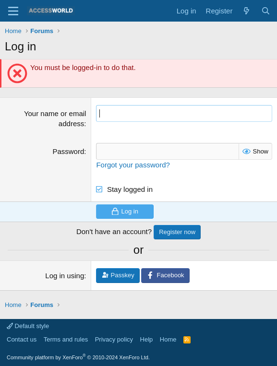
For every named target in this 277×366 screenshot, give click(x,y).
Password (68, 151)
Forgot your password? (132, 165)
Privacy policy (114, 339)
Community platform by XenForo (78, 357)
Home (168, 339)
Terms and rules (66, 339)
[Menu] (13, 11)
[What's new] (246, 11)
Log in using (64, 276)
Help (146, 339)
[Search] (265, 11)
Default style (28, 326)
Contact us (21, 339)
